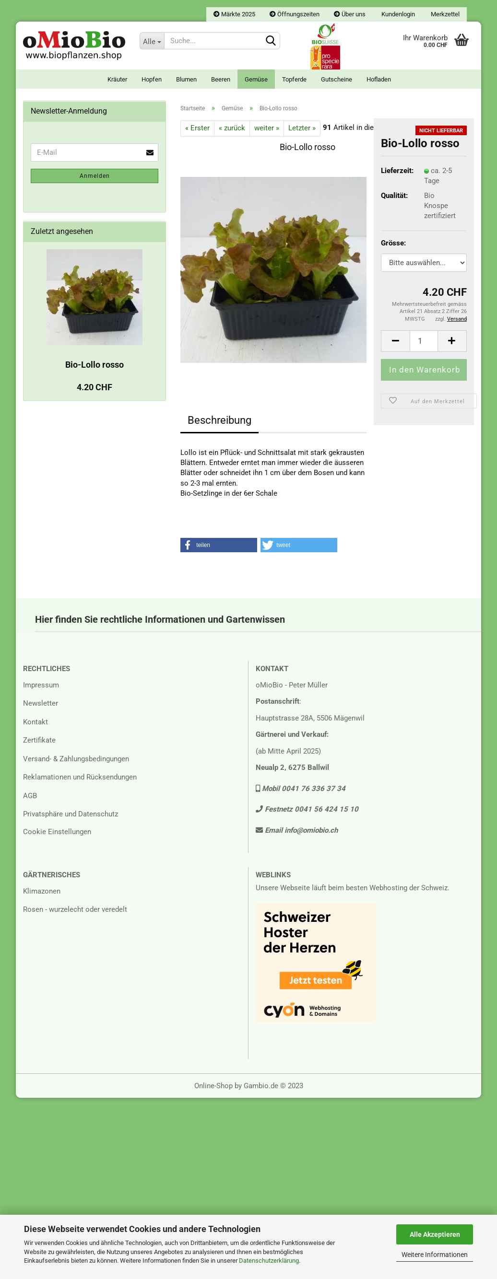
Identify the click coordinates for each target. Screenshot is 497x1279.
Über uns (350, 14)
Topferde (294, 79)
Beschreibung (219, 420)
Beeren (220, 79)
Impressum (41, 685)
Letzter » (302, 128)
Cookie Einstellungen (57, 831)
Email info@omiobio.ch (297, 830)
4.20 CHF (94, 387)
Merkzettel (444, 14)
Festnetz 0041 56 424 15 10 (307, 809)
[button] (218, 545)
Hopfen (152, 79)
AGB (30, 795)
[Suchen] (271, 41)
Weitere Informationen (435, 1254)
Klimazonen (41, 891)
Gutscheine (336, 79)
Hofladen (379, 79)
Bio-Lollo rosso (94, 365)
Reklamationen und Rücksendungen (80, 777)
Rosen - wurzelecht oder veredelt (75, 909)
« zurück (232, 128)
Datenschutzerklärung (269, 1260)
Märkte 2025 (234, 14)
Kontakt (35, 722)
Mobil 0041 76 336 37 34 (300, 788)
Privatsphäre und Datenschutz (70, 814)
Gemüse (256, 79)
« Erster (197, 128)
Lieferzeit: (395, 170)
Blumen (186, 79)
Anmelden (95, 176)
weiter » (266, 128)
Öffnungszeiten (295, 14)
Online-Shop (213, 1085)
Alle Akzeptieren (435, 1234)
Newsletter (40, 703)
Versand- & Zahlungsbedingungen (76, 759)
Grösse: (393, 243)
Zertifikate (39, 740)
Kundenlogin (397, 14)
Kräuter (117, 79)
